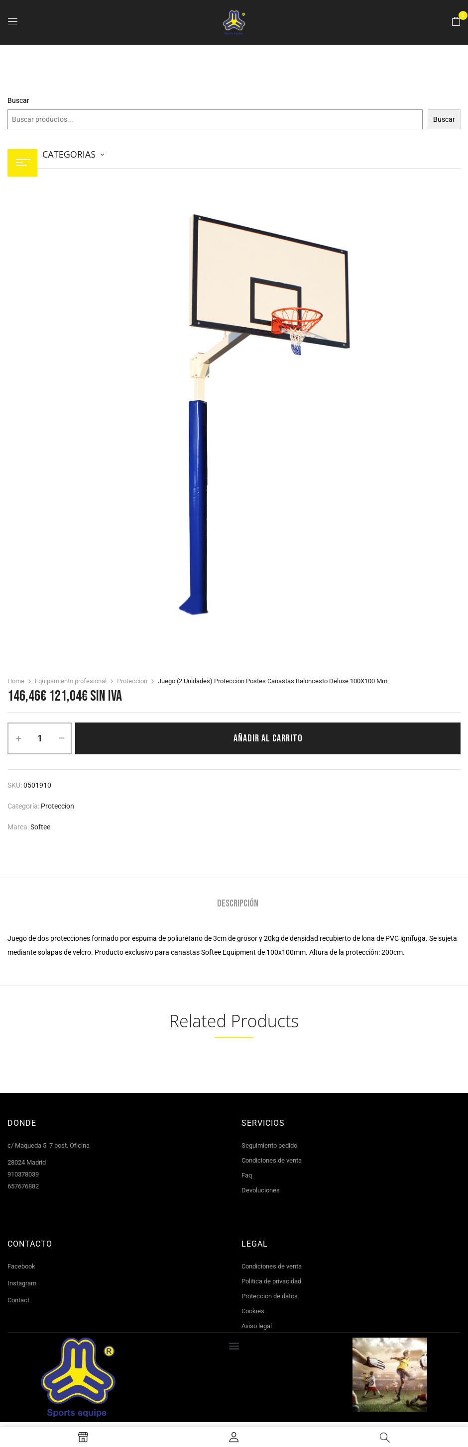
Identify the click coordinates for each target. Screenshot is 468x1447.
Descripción (237, 903)
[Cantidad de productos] (39, 738)
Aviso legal (256, 1326)
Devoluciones (260, 1190)
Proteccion (132, 681)
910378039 (23, 1174)
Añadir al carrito (268, 738)
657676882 (23, 1186)
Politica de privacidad (271, 1281)
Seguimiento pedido (269, 1145)
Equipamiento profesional (71, 681)
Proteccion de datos (269, 1296)
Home (15, 681)
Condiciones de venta (271, 1160)
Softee (40, 827)
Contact (18, 1300)
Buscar (18, 100)
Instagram (21, 1283)
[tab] (237, 904)
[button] (456, 22)
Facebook (21, 1266)
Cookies (252, 1311)
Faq (246, 1175)
